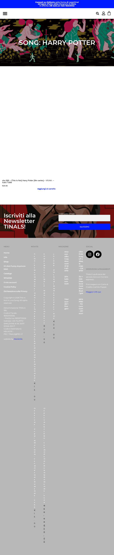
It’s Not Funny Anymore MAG (14, 267)
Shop (6, 262)
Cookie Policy (10, 287)
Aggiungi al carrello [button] (46, 189)
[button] (5, 13)
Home (6, 253)
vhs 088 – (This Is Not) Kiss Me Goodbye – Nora (54, 286)
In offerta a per (57, 6)
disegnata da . (57, 4)
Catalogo (8, 274)
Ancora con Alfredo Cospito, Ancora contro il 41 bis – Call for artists (68, 261)
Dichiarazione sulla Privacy (15, 291)
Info (5, 257)
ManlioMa (18, 339)
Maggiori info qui (93, 292)
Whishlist (8, 278)
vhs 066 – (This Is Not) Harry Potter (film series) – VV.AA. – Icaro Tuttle (28, 181)
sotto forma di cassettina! (57, 2)
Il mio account (10, 282)
